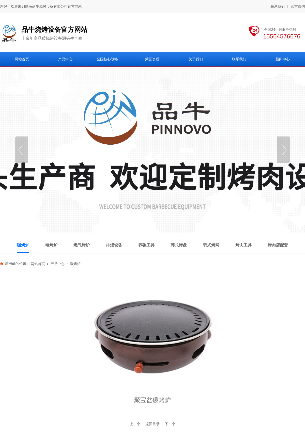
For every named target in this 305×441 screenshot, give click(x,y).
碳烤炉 (75, 264)
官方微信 (298, 6)
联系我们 (277, 6)
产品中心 (57, 264)
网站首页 (38, 264)
